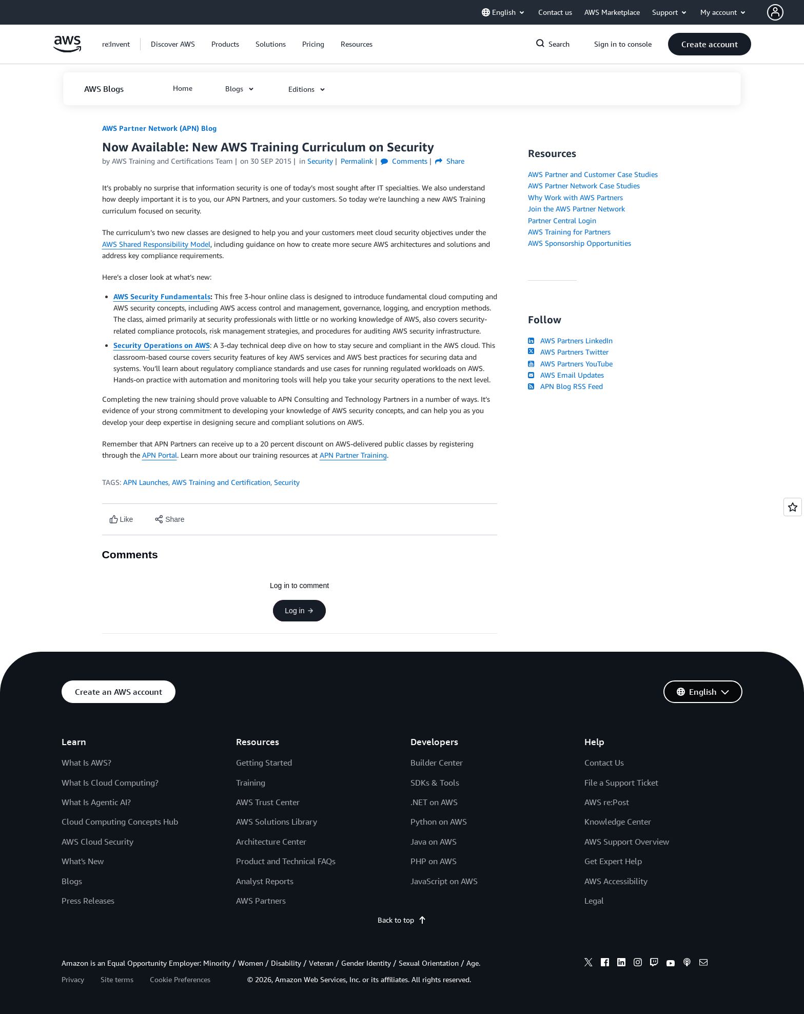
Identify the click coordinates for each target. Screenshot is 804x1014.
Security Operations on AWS (161, 345)
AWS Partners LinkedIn (570, 340)
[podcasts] (687, 963)
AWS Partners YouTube (570, 363)
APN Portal (159, 455)
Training (250, 782)
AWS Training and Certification (221, 482)
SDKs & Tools (434, 782)
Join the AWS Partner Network (576, 208)
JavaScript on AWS (444, 881)
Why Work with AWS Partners (575, 197)
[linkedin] (621, 963)
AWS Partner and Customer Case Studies (593, 174)
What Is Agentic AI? (96, 802)
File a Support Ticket (621, 782)
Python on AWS (438, 821)
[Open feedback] (792, 507)
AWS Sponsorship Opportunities (579, 243)
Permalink (357, 161)
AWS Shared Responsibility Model (156, 244)
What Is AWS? (86, 762)
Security (287, 482)
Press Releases (88, 900)
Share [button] (449, 161)
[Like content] (121, 520)
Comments (404, 161)
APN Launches (145, 482)
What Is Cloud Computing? (110, 782)
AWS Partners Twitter (568, 351)
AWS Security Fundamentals (161, 296)
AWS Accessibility (616, 881)
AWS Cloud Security (97, 841)
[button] (785, 12)
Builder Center (436, 762)
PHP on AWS (433, 861)
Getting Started (264, 762)
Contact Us (604, 762)
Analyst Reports (264, 881)
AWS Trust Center (268, 802)
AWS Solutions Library (276, 821)
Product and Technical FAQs (286, 861)
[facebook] (605, 963)
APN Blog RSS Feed (565, 386)
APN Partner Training (353, 455)
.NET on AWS (434, 802)
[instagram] (638, 963)
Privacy (73, 979)
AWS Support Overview (626, 841)
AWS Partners (261, 900)
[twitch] (654, 963)
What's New (83, 861)
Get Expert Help (613, 861)
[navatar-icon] (775, 12)
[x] (588, 963)
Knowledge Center (617, 821)
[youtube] (670, 963)
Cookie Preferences (180, 979)
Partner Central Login (562, 220)
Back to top (402, 919)
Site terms (117, 979)
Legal (594, 900)
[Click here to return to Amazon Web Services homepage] (67, 49)
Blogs (72, 881)
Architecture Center (271, 841)
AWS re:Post (606, 802)
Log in (299, 611)
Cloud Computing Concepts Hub (120, 821)
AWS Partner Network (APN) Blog (159, 128)
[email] (703, 963)
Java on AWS (433, 841)
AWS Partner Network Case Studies (584, 185)
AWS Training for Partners (569, 231)
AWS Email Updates (566, 375)
